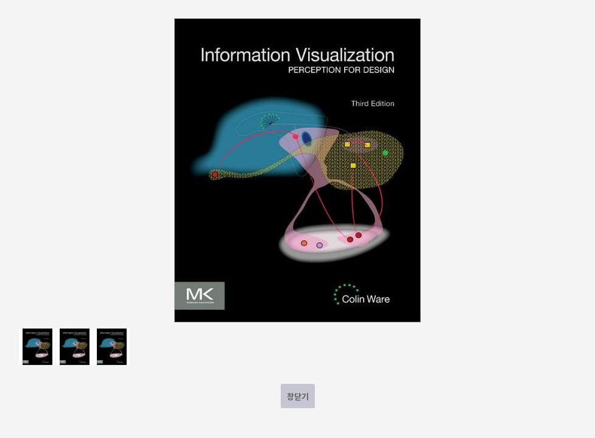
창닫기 (298, 396)
